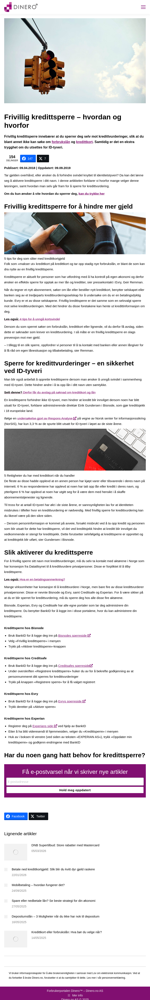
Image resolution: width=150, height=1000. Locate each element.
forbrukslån (61, 142)
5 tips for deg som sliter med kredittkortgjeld (34, 258)
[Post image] (15, 852)
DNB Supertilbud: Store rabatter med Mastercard (65, 845)
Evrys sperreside (72, 701)
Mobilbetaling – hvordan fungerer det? (38, 885)
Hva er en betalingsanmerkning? (34, 579)
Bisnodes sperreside (74, 635)
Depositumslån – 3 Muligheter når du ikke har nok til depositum (56, 916)
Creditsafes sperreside (75, 665)
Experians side (44, 726)
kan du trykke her (92, 193)
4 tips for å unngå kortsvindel (32, 319)
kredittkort (84, 142)
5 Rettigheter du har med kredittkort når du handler (39, 475)
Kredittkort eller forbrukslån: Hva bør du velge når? (66, 932)
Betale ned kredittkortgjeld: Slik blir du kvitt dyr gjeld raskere (53, 869)
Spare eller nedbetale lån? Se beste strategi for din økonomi (53, 900)
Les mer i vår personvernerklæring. (106, 977)
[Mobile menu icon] (143, 7)
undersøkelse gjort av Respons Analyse (47, 418)
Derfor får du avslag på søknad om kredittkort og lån (50, 392)
